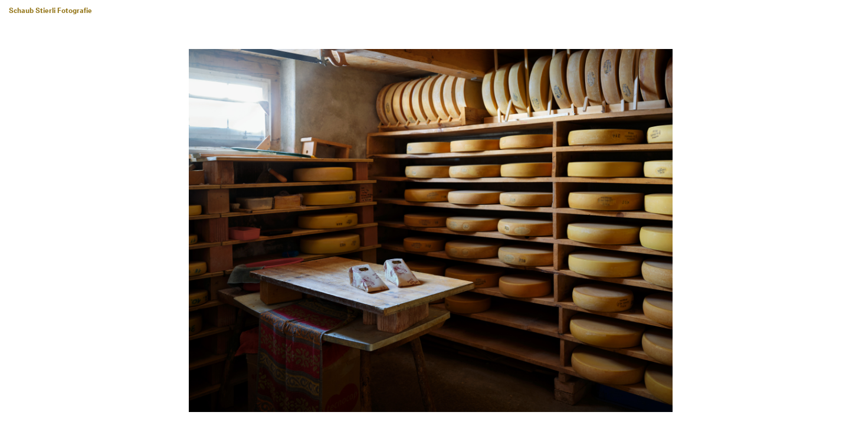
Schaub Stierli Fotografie (50, 11)
